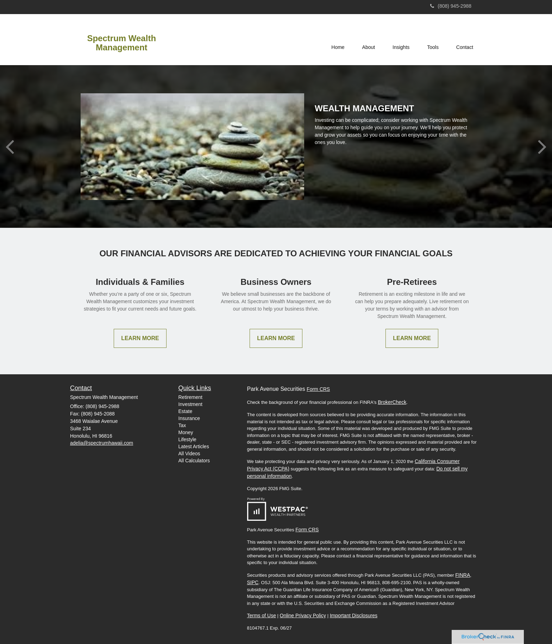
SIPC (253, 582)
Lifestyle (187, 439)
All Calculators (194, 460)
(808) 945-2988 (450, 6)
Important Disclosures (353, 615)
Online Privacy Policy (303, 615)
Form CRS (318, 389)
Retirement (190, 397)
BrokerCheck (392, 402)
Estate (185, 411)
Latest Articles (193, 446)
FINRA (462, 575)
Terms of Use (261, 615)
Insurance (189, 418)
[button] (368, 39)
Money (185, 432)
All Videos (189, 453)
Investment (190, 404)
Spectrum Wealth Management (121, 43)
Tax (182, 425)
